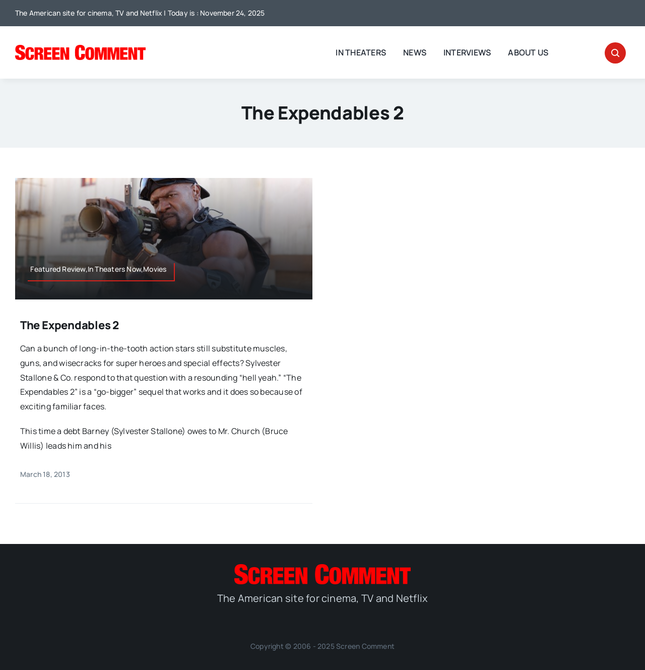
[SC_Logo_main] (80, 48)
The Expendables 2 (69, 325)
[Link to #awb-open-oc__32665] (615, 53)
